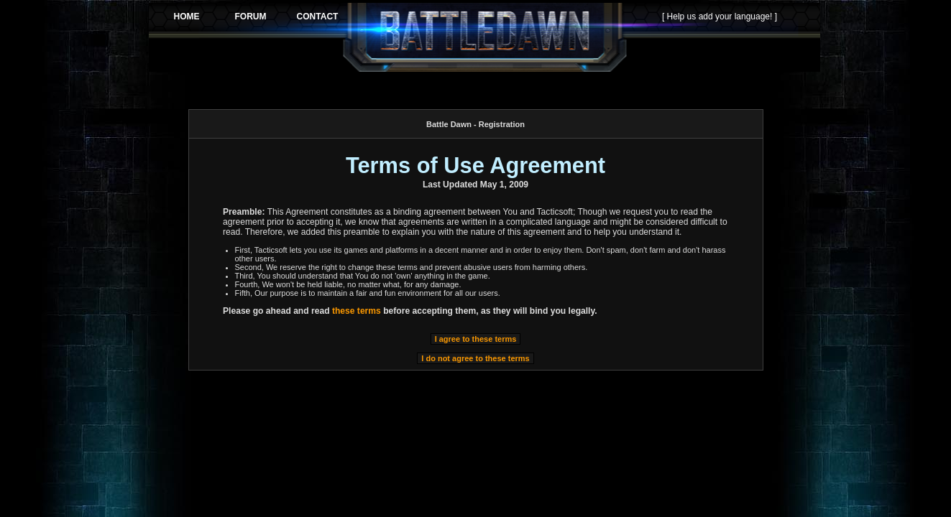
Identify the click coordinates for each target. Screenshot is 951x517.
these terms (356, 311)
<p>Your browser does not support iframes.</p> (484, 37)
